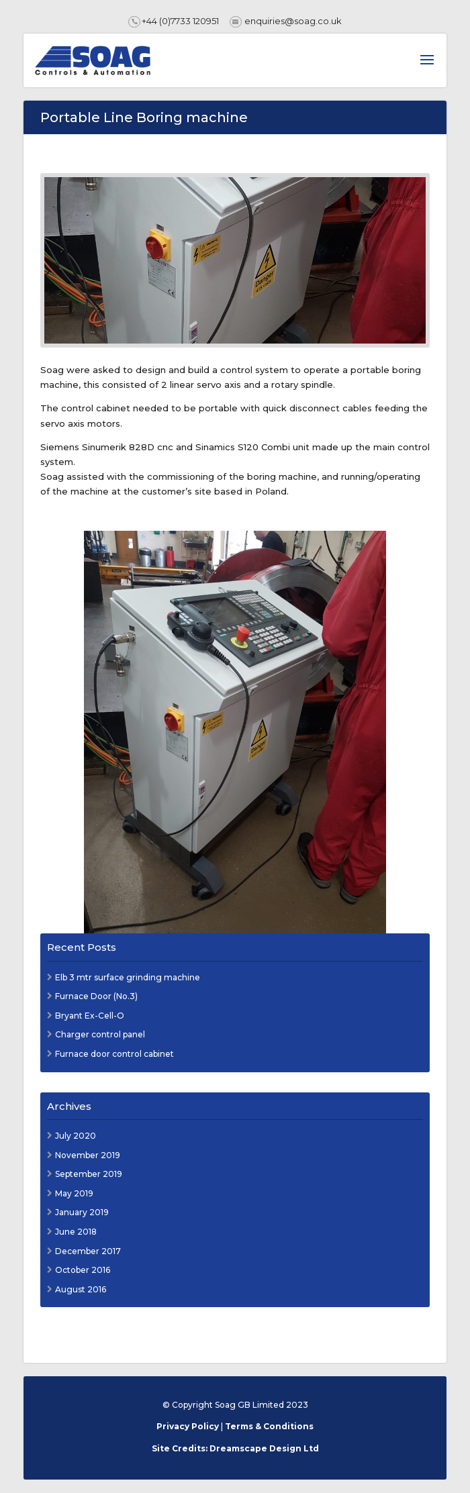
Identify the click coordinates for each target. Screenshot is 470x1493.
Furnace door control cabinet (114, 1054)
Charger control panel (100, 1034)
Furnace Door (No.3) (96, 996)
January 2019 (82, 1212)
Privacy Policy (187, 1426)
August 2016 (80, 1289)
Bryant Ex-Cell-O (89, 1016)
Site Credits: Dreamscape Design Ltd (235, 1448)
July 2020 (75, 1136)
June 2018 (76, 1232)
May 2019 (74, 1193)
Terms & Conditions (269, 1426)
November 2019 (87, 1155)
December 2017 (88, 1251)
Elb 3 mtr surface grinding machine (127, 977)
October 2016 (82, 1270)
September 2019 (88, 1174)
